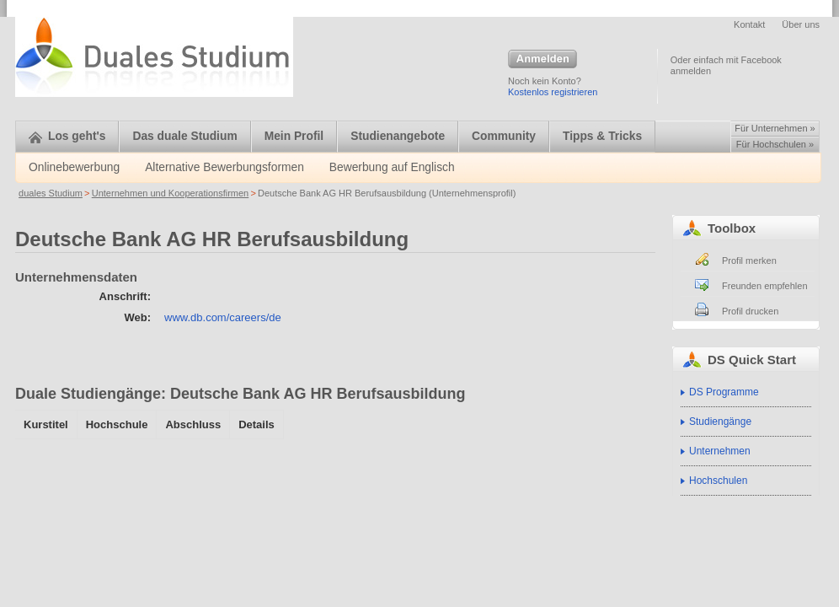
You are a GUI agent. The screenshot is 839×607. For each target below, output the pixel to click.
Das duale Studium (184, 136)
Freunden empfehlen (765, 286)
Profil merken (749, 260)
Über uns (801, 24)
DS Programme (724, 392)
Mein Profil (294, 136)
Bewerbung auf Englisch (392, 167)
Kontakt (749, 24)
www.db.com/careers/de (222, 317)
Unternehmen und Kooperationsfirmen (170, 193)
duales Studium (51, 193)
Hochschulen (718, 480)
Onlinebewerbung (74, 167)
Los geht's (67, 136)
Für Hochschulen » (775, 144)
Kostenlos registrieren (552, 92)
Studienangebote (397, 136)
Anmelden (542, 60)
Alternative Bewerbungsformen (224, 167)
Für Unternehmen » (775, 128)
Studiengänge (720, 421)
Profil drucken (750, 311)
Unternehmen (720, 451)
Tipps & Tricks (602, 136)
